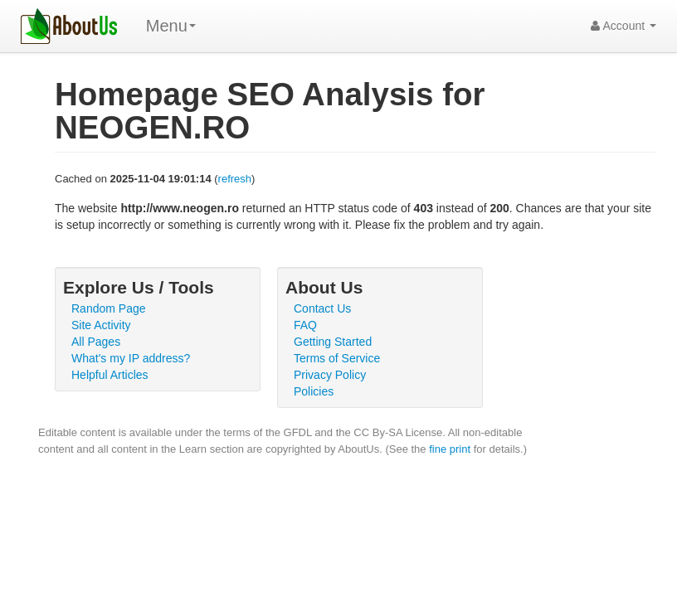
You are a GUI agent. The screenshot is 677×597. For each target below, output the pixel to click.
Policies (314, 391)
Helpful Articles (110, 374)
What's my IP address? (130, 358)
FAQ (305, 325)
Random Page (108, 308)
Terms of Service (337, 358)
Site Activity (101, 325)
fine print (449, 449)
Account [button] (623, 25)
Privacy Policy (330, 374)
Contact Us (322, 308)
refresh (234, 178)
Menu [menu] (171, 26)
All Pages (95, 341)
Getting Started (333, 341)
